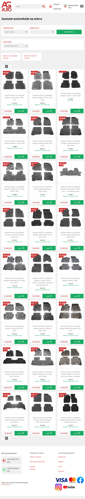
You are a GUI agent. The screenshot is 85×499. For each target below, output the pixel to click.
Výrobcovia (62, 457)
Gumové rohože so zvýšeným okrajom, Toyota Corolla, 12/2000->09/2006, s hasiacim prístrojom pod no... (42, 281)
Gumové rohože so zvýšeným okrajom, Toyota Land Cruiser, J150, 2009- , (14, 419)
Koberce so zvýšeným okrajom (10, 57)
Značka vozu (8, 28)
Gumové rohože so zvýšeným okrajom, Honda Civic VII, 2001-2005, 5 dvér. (14, 189)
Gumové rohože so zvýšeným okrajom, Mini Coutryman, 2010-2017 (70, 328)
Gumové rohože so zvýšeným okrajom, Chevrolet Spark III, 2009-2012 (14, 234)
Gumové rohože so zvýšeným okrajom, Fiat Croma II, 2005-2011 (14, 97)
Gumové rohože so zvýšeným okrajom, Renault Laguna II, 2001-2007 (42, 328)
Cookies (32, 466)
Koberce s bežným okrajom (30, 57)
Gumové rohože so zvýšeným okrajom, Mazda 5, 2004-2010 (14, 142)
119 (15, 66)
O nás (60, 466)
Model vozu (34, 28)
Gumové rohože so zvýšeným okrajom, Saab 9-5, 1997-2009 (70, 94)
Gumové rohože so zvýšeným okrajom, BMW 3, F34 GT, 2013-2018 (42, 97)
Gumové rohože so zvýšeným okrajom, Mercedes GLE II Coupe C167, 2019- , (14, 280)
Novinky (60, 461)
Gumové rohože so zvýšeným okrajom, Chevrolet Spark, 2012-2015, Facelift (42, 419)
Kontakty (61, 471)
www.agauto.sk (5, 484)
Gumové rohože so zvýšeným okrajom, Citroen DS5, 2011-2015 (14, 328)
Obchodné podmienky (37, 461)
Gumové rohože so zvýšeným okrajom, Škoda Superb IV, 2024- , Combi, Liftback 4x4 (70, 419)
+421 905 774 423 (10, 460)
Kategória (7, 42)
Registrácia (57, 9)
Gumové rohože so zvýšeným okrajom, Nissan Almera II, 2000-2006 (42, 189)
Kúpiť (21, 111)
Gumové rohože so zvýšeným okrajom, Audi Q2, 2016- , (70, 279)
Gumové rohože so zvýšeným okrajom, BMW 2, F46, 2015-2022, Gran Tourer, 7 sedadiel (70, 374)
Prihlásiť (56, 4)
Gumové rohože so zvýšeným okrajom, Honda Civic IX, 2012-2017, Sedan (42, 374)
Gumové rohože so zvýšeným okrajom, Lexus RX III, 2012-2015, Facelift (14, 374)
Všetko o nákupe (35, 457)
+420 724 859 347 (11, 469)
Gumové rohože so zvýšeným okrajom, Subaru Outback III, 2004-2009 (70, 234)
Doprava (32, 469)
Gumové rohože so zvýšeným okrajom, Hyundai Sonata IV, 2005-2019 (70, 143)
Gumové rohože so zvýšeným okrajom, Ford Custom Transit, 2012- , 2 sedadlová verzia (70, 189)
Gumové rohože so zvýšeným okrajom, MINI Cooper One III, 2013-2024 (42, 234)
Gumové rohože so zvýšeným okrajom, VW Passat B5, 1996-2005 (42, 143)
